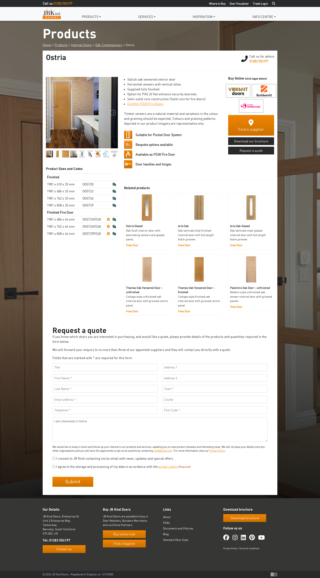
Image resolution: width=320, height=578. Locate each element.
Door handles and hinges (153, 164)
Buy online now (124, 534)
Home (47, 45)
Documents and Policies (178, 528)
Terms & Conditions (249, 548)
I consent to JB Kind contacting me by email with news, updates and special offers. (115, 458)
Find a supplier (251, 125)
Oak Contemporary (108, 45)
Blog (166, 534)
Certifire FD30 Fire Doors (145, 104)
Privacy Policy (217, 450)
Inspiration (203, 17)
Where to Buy (217, 3)
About (167, 517)
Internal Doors (81, 45)
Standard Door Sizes (175, 539)
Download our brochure (251, 141)
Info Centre (262, 17)
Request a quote (251, 151)
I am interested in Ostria (160, 429)
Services (145, 17)
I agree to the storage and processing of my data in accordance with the (123, 467)
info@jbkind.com (162, 450)
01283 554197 (62, 3)
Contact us (64, 549)
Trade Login (260, 3)
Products (90, 17)
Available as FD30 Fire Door (155, 154)
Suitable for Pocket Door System (159, 135)
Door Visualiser (239, 3)
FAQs (166, 522)
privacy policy (168, 467)
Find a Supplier (124, 543)
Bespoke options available (154, 145)
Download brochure (245, 518)
